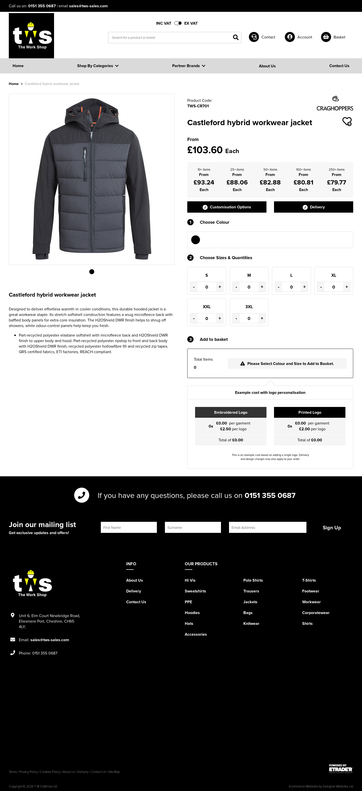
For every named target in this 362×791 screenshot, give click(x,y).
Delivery (314, 207)
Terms (13, 771)
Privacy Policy (28, 771)
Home (14, 83)
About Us (134, 580)
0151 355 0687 (42, 6)
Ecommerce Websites (303, 786)
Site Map (114, 771)
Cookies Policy (50, 771)
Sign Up (332, 527)
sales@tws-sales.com (88, 6)
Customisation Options (227, 207)
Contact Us (136, 602)
